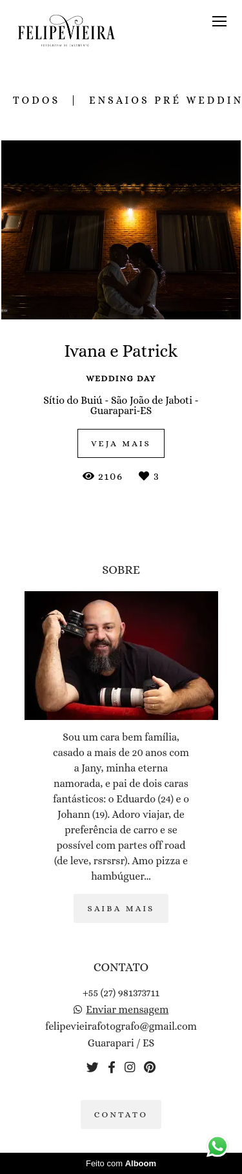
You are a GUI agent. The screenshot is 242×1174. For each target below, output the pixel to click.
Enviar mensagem (127, 1010)
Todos (36, 100)
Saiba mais (120, 908)
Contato (121, 1114)
